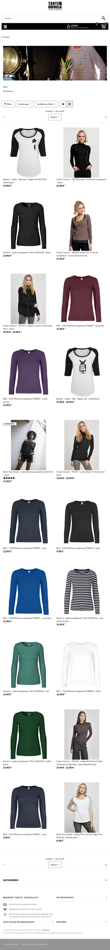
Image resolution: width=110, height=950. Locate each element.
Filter (8, 104)
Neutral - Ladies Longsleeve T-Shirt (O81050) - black (26, 252)
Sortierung (23, 104)
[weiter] (105, 117)
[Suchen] (55, 18)
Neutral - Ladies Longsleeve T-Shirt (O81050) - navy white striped (79, 619)
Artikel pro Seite (45, 104)
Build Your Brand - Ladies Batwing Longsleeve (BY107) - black (28, 473)
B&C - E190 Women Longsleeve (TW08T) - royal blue (27, 618)
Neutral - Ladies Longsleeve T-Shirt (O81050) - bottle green (27, 763)
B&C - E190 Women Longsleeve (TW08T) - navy (24, 548)
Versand (45, 930)
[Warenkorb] (103, 26)
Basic (5, 86)
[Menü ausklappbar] (5, 27)
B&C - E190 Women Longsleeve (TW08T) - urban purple (25, 400)
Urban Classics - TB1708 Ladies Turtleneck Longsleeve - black (81, 181)
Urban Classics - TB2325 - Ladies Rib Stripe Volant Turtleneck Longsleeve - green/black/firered (79, 763)
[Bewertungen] (9, 478)
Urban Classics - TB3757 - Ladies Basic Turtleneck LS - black (81, 473)
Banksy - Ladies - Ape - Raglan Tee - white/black (77, 398)
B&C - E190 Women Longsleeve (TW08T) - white (78, 691)
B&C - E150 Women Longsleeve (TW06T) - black (78, 548)
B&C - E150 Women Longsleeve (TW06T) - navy (24, 834)
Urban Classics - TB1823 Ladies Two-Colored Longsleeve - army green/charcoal (77, 254)
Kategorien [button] (10, 880)
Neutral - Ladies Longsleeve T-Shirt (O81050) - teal (26, 691)
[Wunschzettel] (94, 26)
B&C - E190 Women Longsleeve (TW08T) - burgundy (80, 325)
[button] (76, 27)
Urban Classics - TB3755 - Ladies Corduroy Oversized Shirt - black (27, 327)
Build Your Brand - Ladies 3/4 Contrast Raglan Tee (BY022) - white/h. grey (79, 836)
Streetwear (8, 91)
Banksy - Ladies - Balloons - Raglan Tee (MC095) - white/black (25, 181)
